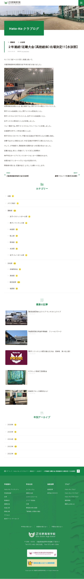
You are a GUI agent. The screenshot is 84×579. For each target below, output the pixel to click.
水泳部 (22, 42)
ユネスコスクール (31, 497)
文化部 (12, 263)
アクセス (7, 515)
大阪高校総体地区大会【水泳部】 (23, 174)
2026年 (12, 424)
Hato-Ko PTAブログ (71, 497)
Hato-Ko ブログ (70, 489)
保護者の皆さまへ (42, 526)
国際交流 (7, 504)
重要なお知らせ (70, 504)
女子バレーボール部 (18, 255)
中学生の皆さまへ (26, 526)
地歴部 (14, 288)
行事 (27, 504)
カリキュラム (30, 489)
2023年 (12, 446)
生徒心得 (7, 508)
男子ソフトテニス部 (18, 223)
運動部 (12, 42)
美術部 (14, 275)
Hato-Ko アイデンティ (11, 489)
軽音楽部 (15, 282)
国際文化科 (29, 493)
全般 (11, 196)
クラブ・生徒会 (30, 500)
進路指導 (50, 489)
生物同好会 (15, 269)
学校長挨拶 (7, 493)
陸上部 (14, 236)
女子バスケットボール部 (20, 216)
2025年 (12, 432)
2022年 (12, 453)
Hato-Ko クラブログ (71, 493)
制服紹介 (7, 500)
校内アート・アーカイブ (11, 519)
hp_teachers (25, 51)
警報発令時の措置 (31, 508)
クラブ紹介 (13, 203)
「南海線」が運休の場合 (33, 511)
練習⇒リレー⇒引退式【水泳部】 (61, 174)
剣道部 (14, 229)
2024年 (12, 439)
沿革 (5, 497)
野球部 (14, 242)
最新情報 (67, 500)
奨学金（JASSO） (52, 493)
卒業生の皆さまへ (57, 526)
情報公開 (7, 511)
